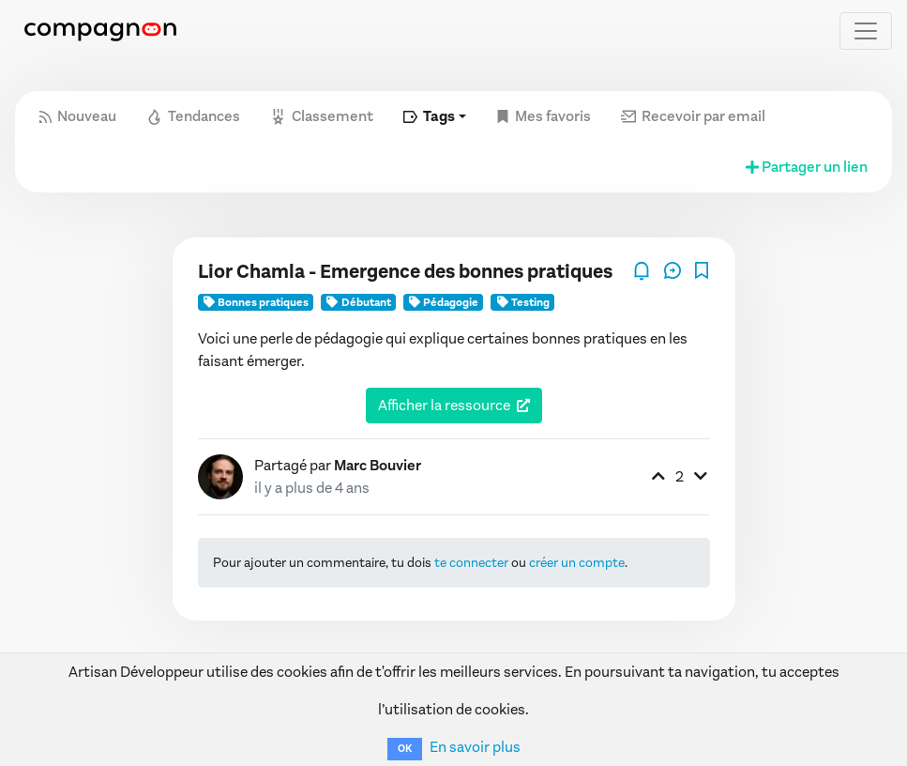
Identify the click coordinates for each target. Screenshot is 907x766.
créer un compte (577, 563)
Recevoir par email (693, 116)
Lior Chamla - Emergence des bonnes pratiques (405, 271)
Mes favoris (543, 116)
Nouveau (77, 116)
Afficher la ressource (444, 405)
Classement (321, 116)
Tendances (193, 116)
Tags (429, 116)
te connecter (471, 563)
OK (405, 749)
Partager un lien (805, 166)
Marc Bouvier (377, 465)
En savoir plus (475, 747)
